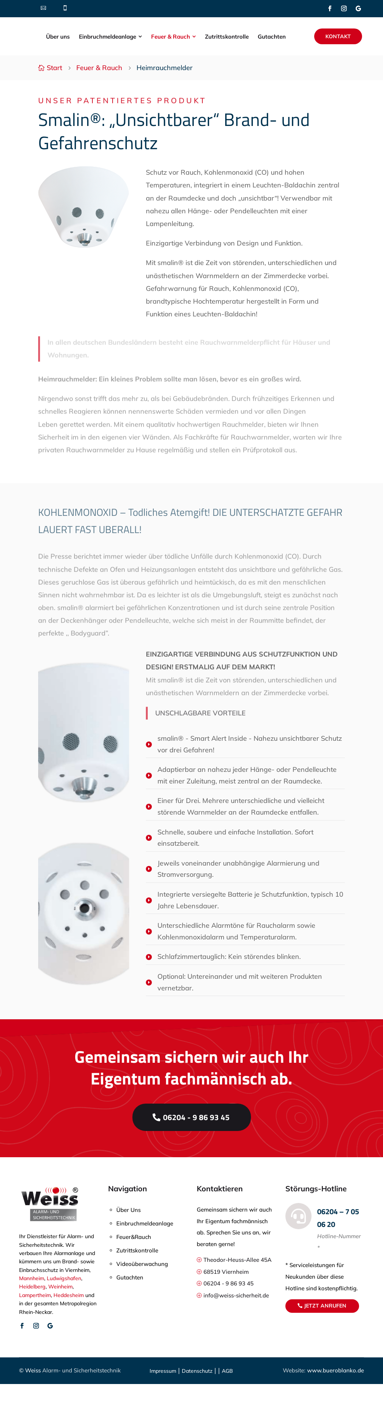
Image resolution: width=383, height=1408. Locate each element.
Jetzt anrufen (325, 1329)
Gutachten (129, 1301)
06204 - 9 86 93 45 (196, 1141)
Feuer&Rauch (133, 1260)
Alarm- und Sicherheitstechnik (81, 1394)
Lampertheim (35, 1319)
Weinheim (60, 1310)
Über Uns (128, 1233)
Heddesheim (68, 1319)
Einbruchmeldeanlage (144, 1247)
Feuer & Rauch (99, 91)
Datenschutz (197, 1395)
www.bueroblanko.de (335, 1394)
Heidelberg (32, 1310)
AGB (227, 1395)
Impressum (163, 1395)
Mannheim (31, 1302)
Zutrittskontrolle (137, 1274)
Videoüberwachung (142, 1287)
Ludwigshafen (64, 1302)
